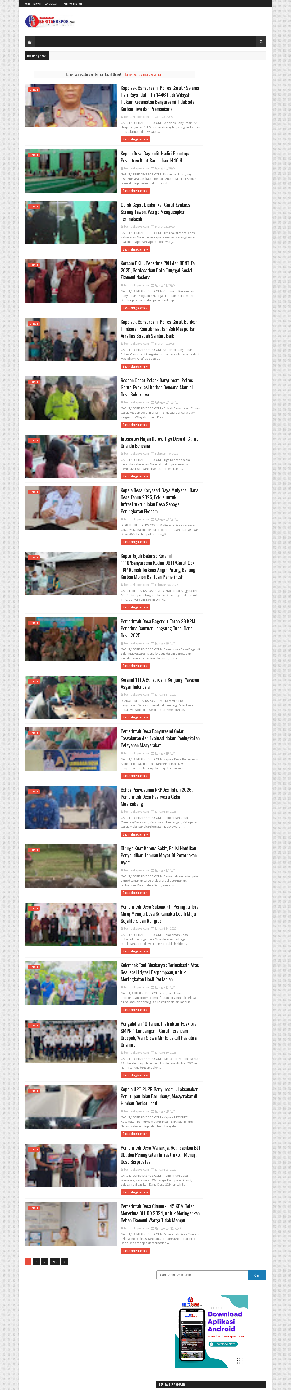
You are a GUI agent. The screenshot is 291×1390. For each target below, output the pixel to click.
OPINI (222, 449)
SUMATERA (202, 465)
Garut (34, 89)
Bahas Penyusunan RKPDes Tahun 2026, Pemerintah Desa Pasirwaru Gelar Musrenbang (135, 793)
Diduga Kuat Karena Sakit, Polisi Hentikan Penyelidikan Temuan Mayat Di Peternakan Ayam (138, 852)
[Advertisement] (230, 363)
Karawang (223, 433)
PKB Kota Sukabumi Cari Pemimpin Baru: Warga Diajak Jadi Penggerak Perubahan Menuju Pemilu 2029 (237, 226)
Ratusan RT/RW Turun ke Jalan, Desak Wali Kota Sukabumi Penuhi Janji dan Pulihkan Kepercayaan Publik (238, 311)
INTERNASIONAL (247, 425)
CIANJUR (246, 409)
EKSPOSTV (227, 417)
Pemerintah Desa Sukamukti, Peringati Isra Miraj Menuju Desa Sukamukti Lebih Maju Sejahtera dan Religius (139, 911)
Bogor (223, 409)
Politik (199, 457)
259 (54, 1261)
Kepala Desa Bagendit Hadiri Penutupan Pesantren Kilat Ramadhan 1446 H (135, 157)
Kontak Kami (51, 3)
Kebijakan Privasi (73, 3)
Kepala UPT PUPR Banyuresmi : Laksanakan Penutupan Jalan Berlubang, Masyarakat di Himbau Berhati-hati (138, 1095)
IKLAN (221, 425)
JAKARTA (201, 433)
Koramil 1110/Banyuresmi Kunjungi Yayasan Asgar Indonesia (139, 679)
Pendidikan (243, 449)
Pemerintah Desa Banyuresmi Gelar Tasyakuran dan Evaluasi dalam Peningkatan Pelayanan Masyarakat (139, 734)
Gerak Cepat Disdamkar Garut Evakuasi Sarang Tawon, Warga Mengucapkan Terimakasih (135, 212)
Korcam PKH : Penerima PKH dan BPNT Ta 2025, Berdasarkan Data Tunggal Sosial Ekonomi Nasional (137, 271)
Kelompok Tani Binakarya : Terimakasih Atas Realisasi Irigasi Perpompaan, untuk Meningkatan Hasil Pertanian (139, 970)
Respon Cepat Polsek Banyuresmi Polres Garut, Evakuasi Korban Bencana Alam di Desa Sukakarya (136, 389)
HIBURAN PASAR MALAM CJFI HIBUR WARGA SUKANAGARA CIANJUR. (238, 280)
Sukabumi (242, 457)
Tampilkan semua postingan (135, 73)
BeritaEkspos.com (52, 1384)
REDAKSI (221, 457)
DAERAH (200, 417)
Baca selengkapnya (111, 140)
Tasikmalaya (229, 465)
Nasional (231, 441)
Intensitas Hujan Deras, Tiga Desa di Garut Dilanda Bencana (138, 443)
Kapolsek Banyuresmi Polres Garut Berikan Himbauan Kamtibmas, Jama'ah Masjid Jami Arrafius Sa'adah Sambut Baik (139, 330)
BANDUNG (201, 409)
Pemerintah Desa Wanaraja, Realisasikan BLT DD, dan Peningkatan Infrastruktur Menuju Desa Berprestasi (140, 1153)
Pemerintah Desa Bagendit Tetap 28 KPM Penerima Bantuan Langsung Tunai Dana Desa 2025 (137, 624)
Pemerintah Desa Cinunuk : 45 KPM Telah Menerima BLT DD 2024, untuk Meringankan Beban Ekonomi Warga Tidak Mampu (139, 1212)
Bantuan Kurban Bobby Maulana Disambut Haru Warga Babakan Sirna (237, 195)
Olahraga (201, 449)
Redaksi (37, 3)
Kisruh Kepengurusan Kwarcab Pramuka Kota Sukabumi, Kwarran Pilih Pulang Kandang (240, 252)
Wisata (199, 473)
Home (27, 3)
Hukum (200, 425)
